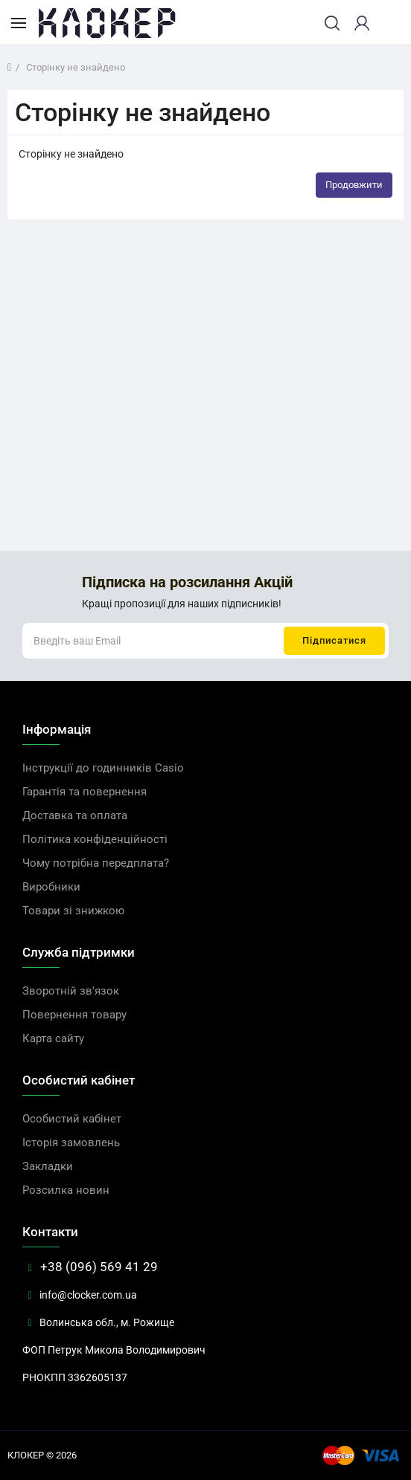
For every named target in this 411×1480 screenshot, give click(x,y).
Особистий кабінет (71, 1118)
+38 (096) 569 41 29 (90, 1266)
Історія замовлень (71, 1142)
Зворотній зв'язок (70, 991)
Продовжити (354, 184)
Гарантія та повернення (84, 791)
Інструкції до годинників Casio (103, 768)
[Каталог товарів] (18, 22)
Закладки (47, 1166)
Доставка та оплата (74, 815)
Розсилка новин (65, 1190)
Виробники (51, 887)
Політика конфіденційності (95, 839)
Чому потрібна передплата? (95, 863)
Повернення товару (74, 1014)
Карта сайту (53, 1038)
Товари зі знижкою (73, 910)
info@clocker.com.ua (79, 1295)
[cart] (388, 23)
